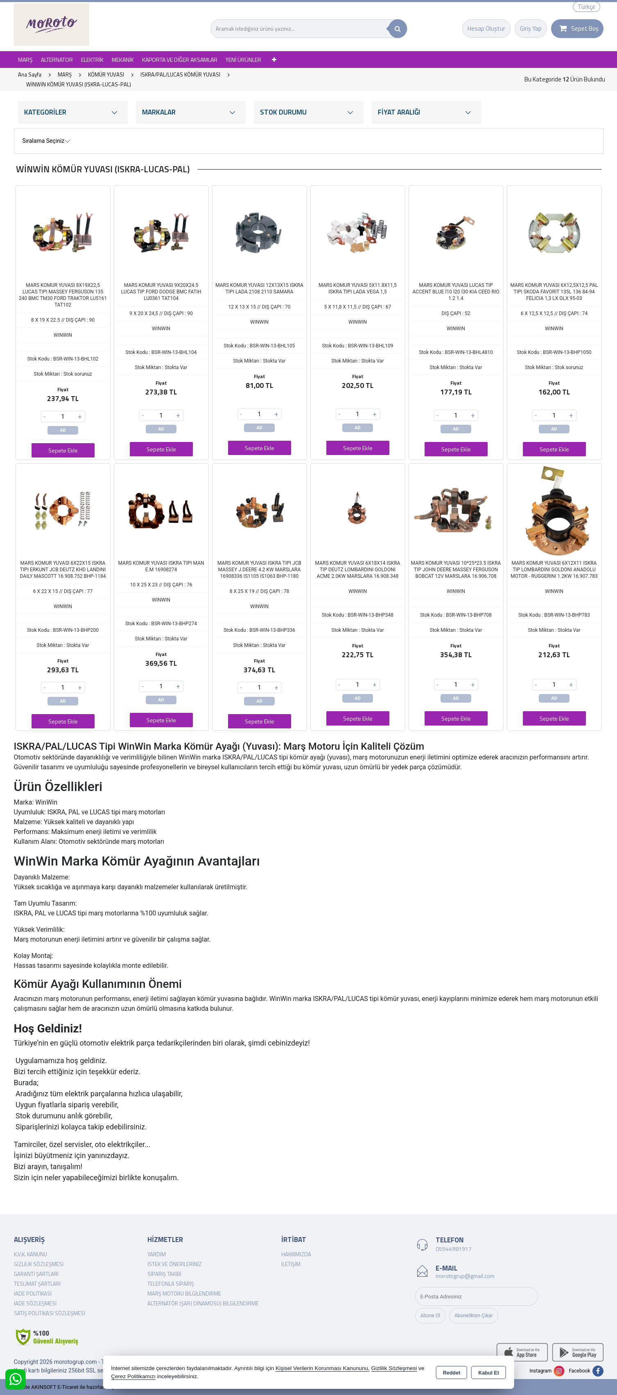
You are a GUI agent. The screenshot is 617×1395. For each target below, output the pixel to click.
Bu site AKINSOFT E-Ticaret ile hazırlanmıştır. (67, 1387)
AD (63, 430)
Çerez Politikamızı (133, 1376)
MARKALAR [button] (191, 112)
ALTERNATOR (57, 59)
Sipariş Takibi (164, 1274)
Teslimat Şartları (37, 1284)
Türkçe (586, 6)
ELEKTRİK (92, 59)
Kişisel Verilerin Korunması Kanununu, (323, 1368)
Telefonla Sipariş (170, 1284)
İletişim (291, 1264)
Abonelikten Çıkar (473, 1315)
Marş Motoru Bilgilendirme (184, 1293)
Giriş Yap (531, 28)
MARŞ (25, 59)
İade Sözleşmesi (35, 1303)
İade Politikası (33, 1293)
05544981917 (454, 1248)
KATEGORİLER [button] (73, 112)
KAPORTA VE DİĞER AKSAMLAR (179, 59)
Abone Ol (430, 1315)
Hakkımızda (296, 1254)
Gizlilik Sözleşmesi (38, 1264)
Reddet (451, 1373)
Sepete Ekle (63, 450)
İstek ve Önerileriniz (174, 1264)
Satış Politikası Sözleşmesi (49, 1313)
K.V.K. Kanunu (30, 1254)
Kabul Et (488, 1373)
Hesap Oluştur (486, 28)
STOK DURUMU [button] (308, 112)
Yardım (156, 1254)
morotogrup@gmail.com (465, 1275)
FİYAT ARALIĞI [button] (426, 112)
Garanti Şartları (36, 1274)
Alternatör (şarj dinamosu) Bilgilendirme (203, 1303)
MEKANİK (123, 59)
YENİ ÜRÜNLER (243, 59)
